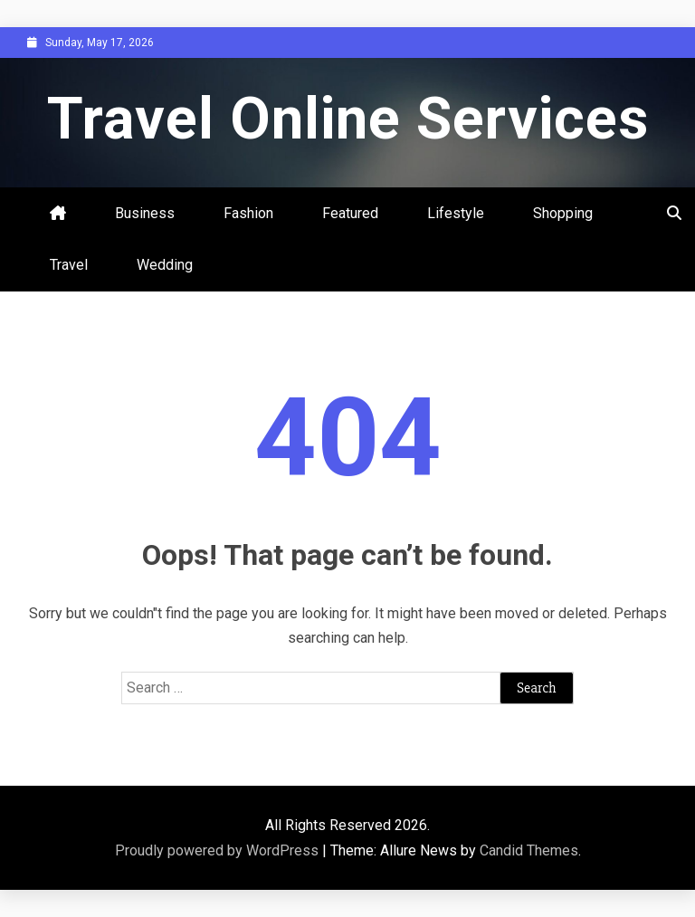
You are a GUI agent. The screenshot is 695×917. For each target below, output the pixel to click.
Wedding (165, 264)
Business (145, 213)
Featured (350, 213)
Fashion (248, 213)
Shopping (563, 213)
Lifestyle (455, 213)
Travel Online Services (348, 119)
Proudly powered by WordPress (218, 850)
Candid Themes (529, 850)
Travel (69, 264)
